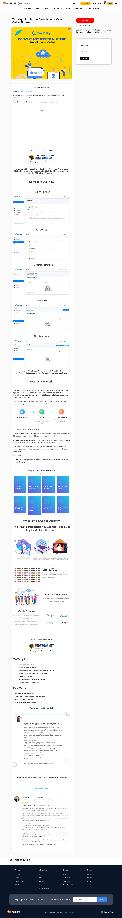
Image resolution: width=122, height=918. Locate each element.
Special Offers (26, 9)
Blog (40, 878)
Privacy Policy (67, 881)
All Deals (17, 874)
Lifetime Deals (19, 881)
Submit (102, 899)
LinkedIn (89, 874)
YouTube (89, 881)
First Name (83, 52)
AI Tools (36, 9)
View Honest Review (41, 788)
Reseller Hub (57, 9)
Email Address (84, 45)
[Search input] (45, 3)
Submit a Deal (19, 885)
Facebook (90, 878)
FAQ (40, 874)
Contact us (66, 878)
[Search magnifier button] (74, 3)
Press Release (43, 885)
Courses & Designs (92, 9)
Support (41, 881)
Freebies (17, 878)
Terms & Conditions (69, 885)
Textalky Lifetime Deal (24, 91)
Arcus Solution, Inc (69, 912)
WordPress (78, 9)
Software (46, 9)
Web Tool (67, 9)
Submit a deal (97, 3)
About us (65, 874)
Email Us (89, 885)
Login (110, 3)
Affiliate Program (44, 889)
